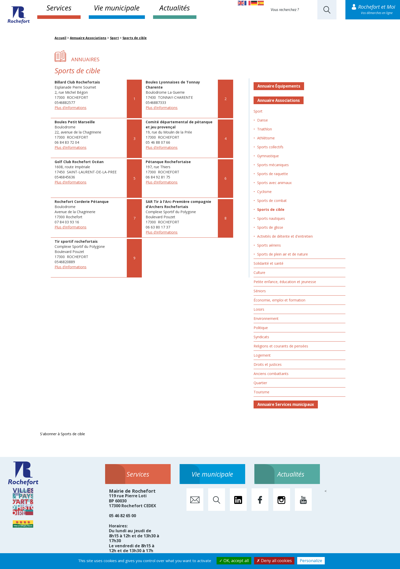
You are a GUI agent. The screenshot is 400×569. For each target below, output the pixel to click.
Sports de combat (272, 200)
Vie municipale (117, 8)
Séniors (260, 290)
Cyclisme (264, 191)
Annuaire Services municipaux (285, 404)
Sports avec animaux (274, 182)
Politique (261, 327)
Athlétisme (266, 138)
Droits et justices (268, 364)
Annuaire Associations (88, 38)
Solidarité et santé (268, 263)
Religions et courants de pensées (281, 346)
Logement (262, 355)
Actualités (174, 8)
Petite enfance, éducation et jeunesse (285, 281)
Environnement (266, 318)
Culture (259, 272)
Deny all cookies (274, 560)
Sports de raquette (272, 173)
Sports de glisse (270, 227)
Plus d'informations (70, 107)
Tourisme (261, 392)
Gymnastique (268, 155)
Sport (114, 38)
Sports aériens (269, 245)
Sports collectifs (270, 146)
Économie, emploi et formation (279, 300)
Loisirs (259, 309)
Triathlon (264, 129)
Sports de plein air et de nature (282, 254)
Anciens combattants (271, 373)
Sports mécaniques (273, 164)
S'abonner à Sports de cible (62, 433)
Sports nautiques (271, 218)
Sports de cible (134, 38)
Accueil (60, 38)
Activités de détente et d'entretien (285, 236)
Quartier (260, 382)
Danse (262, 120)
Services (58, 8)
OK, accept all (234, 560)
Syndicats (261, 336)
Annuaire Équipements (278, 86)
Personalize (311, 560)
